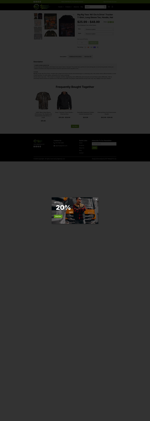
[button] (96, 199)
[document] (75, 210)
